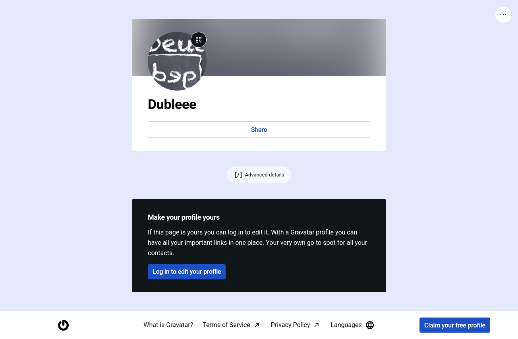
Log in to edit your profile (187, 271)
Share (259, 130)
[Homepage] (63, 325)
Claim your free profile (454, 325)
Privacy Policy (290, 325)
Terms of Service (226, 325)
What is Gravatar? (168, 325)
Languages (352, 325)
